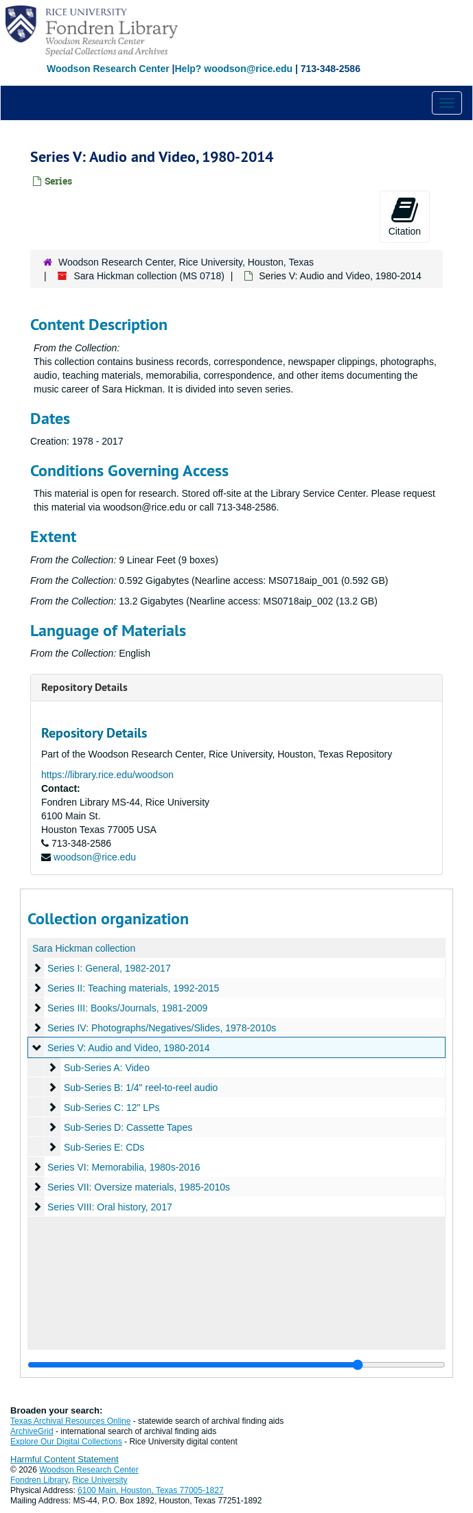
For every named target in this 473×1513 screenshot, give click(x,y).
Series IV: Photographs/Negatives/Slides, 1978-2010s (161, 1027)
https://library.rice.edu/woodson (107, 774)
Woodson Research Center (108, 68)
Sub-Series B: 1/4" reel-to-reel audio (141, 1087)
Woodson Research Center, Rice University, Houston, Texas (186, 262)
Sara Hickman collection (83, 948)
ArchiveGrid (32, 1431)
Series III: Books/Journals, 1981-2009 (127, 1007)
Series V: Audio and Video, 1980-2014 (128, 1047)
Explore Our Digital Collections (66, 1441)
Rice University (100, 1480)
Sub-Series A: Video (107, 1067)
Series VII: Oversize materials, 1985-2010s (138, 1187)
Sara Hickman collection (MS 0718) (148, 275)
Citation (405, 216)
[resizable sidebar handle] (236, 1364)
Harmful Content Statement (64, 1459)
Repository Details (84, 687)
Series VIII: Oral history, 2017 (109, 1206)
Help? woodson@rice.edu (233, 68)
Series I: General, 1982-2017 (109, 968)
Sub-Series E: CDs (104, 1147)
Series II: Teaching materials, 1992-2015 (133, 988)
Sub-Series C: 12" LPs (112, 1107)
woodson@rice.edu (95, 857)
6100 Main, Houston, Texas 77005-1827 (151, 1490)
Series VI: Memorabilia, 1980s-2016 (123, 1167)
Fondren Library (39, 1480)
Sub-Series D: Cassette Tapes (128, 1127)
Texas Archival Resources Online (70, 1421)
